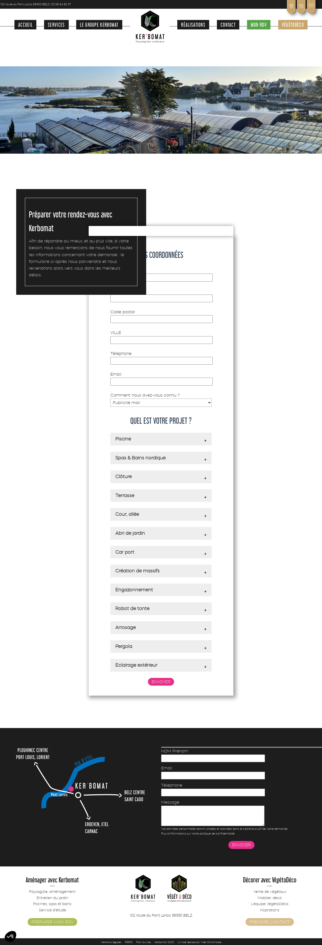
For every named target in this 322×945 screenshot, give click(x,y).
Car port (124, 552)
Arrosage (125, 627)
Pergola (123, 646)
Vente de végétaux (269, 891)
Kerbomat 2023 (164, 942)
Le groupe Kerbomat (99, 24)
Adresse (161, 295)
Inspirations (269, 910)
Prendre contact (269, 922)
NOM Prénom (161, 274)
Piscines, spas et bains (52, 904)
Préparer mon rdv (52, 922)
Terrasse (124, 495)
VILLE (161, 336)
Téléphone (161, 357)
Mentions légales (111, 942)
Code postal (161, 315)
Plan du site (143, 942)
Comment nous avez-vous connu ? (161, 399)
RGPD (128, 942)
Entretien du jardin (52, 898)
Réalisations (193, 24)
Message (225, 813)
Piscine (123, 439)
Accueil (25, 24)
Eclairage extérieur (136, 665)
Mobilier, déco (270, 898)
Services (56, 24)
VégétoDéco (293, 24)
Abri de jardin (130, 533)
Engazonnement (134, 590)
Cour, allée (127, 514)
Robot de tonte (132, 608)
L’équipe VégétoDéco (269, 904)
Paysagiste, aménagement (52, 891)
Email (161, 378)
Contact (228, 24)
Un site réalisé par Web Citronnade (199, 942)
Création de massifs (137, 571)
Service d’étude (52, 910)
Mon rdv (259, 24)
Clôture (123, 476)
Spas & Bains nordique (140, 458)
